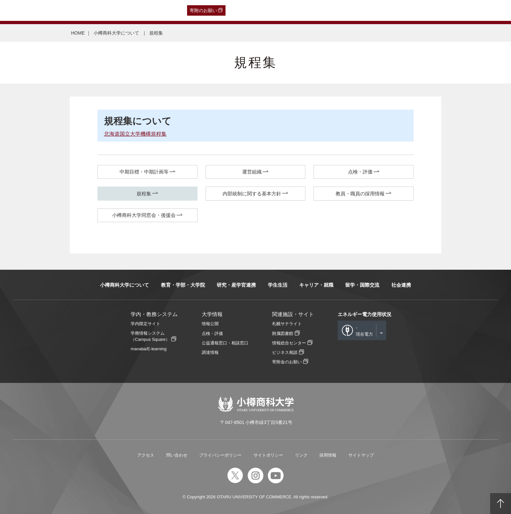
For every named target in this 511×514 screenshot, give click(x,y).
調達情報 (210, 352)
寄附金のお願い (287, 361)
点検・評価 (360, 171)
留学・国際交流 (362, 285)
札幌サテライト (287, 323)
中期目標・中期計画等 (144, 171)
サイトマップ (361, 455)
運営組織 (252, 171)
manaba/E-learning (149, 348)
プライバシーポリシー (220, 455)
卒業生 (44, 10)
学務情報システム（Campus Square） (150, 336)
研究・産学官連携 (236, 285)
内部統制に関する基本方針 (252, 193)
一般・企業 (68, 10)
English (149, 10)
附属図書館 (282, 333)
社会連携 (401, 285)
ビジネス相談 (285, 352)
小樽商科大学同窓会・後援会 (144, 215)
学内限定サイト (145, 323)
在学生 (111, 10)
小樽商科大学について (117, 33)
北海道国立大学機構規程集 (135, 134)
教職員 (130, 10)
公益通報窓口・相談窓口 (225, 342)
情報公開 (210, 323)
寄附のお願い (203, 10)
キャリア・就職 (316, 285)
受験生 (20, 10)
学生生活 (277, 285)
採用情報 (327, 455)
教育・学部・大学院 (183, 285)
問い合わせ (176, 455)
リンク (301, 455)
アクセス (145, 455)
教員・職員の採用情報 (360, 193)
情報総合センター (289, 342)
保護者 (92, 10)
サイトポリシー (268, 455)
